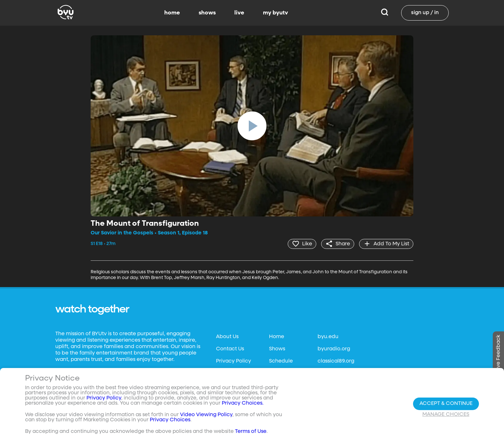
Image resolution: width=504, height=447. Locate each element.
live (239, 13)
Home (276, 336)
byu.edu (328, 336)
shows (207, 13)
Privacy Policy (233, 361)
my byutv (275, 13)
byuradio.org (334, 349)
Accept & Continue (446, 403)
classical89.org (336, 361)
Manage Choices (445, 414)
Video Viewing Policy (206, 414)
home (172, 13)
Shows (277, 349)
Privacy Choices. (243, 403)
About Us (227, 336)
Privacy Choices (170, 420)
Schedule (281, 361)
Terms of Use (250, 431)
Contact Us (230, 349)
